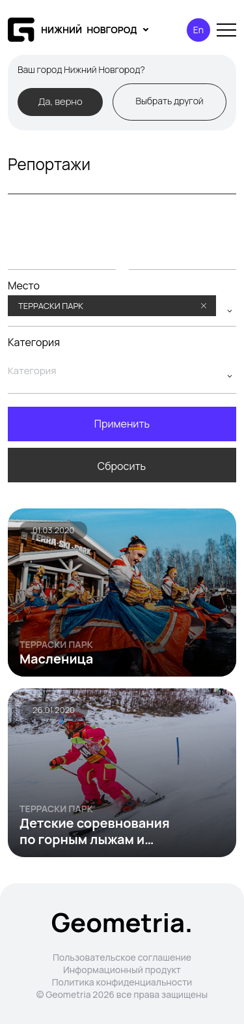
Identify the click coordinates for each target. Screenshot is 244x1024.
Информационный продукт (122, 969)
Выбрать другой (169, 101)
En (198, 29)
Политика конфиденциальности (122, 982)
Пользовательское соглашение (122, 957)
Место (24, 286)
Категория (34, 342)
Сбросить (122, 466)
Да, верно (60, 101)
